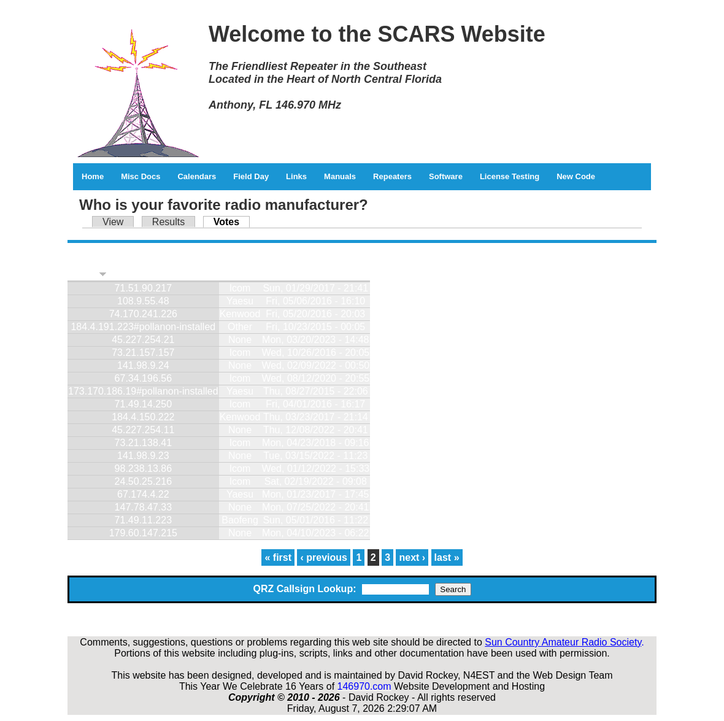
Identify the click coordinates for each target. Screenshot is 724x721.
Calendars (196, 176)
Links (296, 176)
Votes (232, 222)
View (112, 222)
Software (446, 176)
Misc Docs (140, 176)
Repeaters (392, 176)
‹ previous (323, 557)
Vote (230, 274)
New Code (575, 176)
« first (277, 557)
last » (447, 557)
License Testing (509, 176)
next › (412, 557)
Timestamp (287, 274)
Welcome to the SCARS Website (377, 34)
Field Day (251, 176)
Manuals (340, 176)
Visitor (87, 274)
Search (453, 589)
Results (168, 222)
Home (93, 176)
